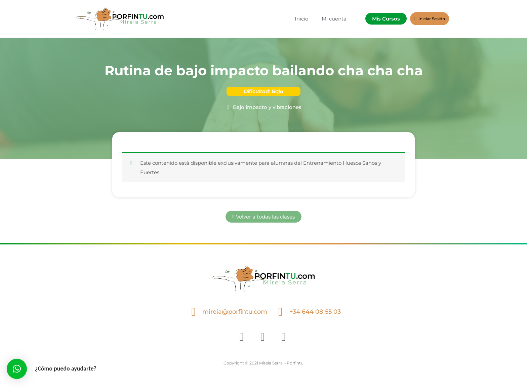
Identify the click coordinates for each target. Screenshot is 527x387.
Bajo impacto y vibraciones (267, 107)
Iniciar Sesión (429, 18)
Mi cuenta (334, 18)
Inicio (301, 18)
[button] (17, 369)
